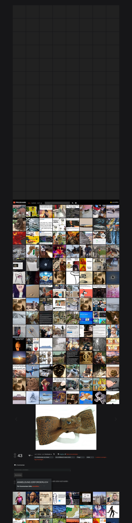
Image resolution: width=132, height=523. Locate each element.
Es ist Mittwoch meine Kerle (63, 257)
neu (29, 3)
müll (38, 3)
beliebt (33, 3)
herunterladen (74, 254)
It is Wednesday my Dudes (42, 257)
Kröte (88, 257)
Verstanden (119, 519)
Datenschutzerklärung (60, 520)
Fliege (78, 257)
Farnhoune (48, 254)
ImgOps (61, 254)
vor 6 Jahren (38, 254)
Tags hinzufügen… (39, 260)
